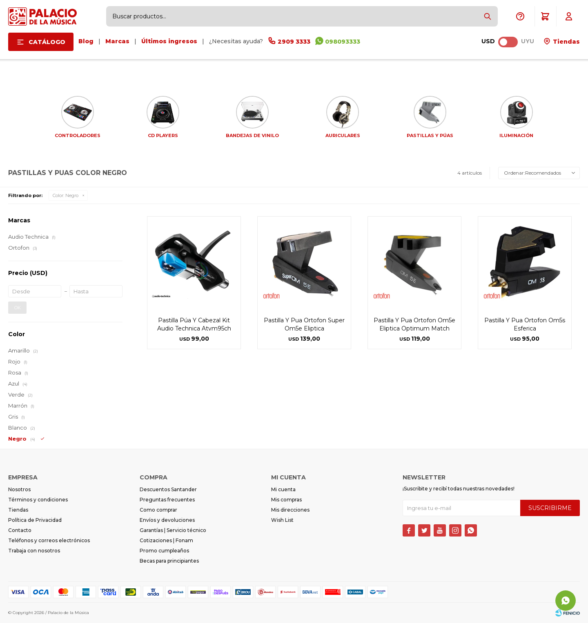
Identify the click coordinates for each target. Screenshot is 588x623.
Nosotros (19, 489)
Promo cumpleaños (164, 551)
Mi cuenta (283, 489)
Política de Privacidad (35, 520)
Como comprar (158, 510)
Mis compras (286, 500)
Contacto (19, 530)
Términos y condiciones (38, 500)
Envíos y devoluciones (167, 520)
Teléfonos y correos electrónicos (49, 540)
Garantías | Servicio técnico (173, 530)
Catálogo (47, 42)
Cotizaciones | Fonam (166, 540)
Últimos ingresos (169, 41)
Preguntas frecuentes (167, 500)
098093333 (342, 41)
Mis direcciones (290, 510)
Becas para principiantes (169, 561)
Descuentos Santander (168, 489)
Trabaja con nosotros (34, 551)
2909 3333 (294, 41)
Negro (65, 195)
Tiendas (565, 41)
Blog (86, 41)
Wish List (282, 520)
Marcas (117, 41)
